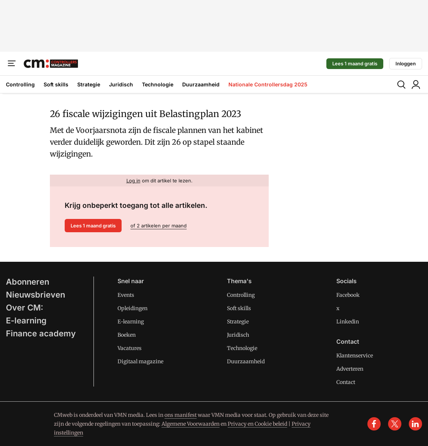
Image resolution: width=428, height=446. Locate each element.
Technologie (157, 84)
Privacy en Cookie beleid (257, 424)
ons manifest (180, 415)
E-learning (26, 320)
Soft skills (56, 84)
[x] (394, 423)
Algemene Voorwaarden (191, 424)
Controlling (20, 84)
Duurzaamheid (201, 84)
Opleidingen (132, 308)
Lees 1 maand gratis (354, 63)
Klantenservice (354, 355)
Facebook (348, 295)
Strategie (88, 84)
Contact (345, 382)
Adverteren (349, 369)
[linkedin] (415, 423)
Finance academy (41, 333)
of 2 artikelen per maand (158, 226)
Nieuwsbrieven (35, 294)
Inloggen (405, 63)
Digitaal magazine (140, 361)
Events (126, 295)
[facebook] (374, 423)
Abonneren (27, 282)
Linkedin (347, 321)
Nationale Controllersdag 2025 (268, 84)
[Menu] (12, 63)
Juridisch (121, 84)
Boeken (127, 335)
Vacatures (130, 348)
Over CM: (24, 307)
